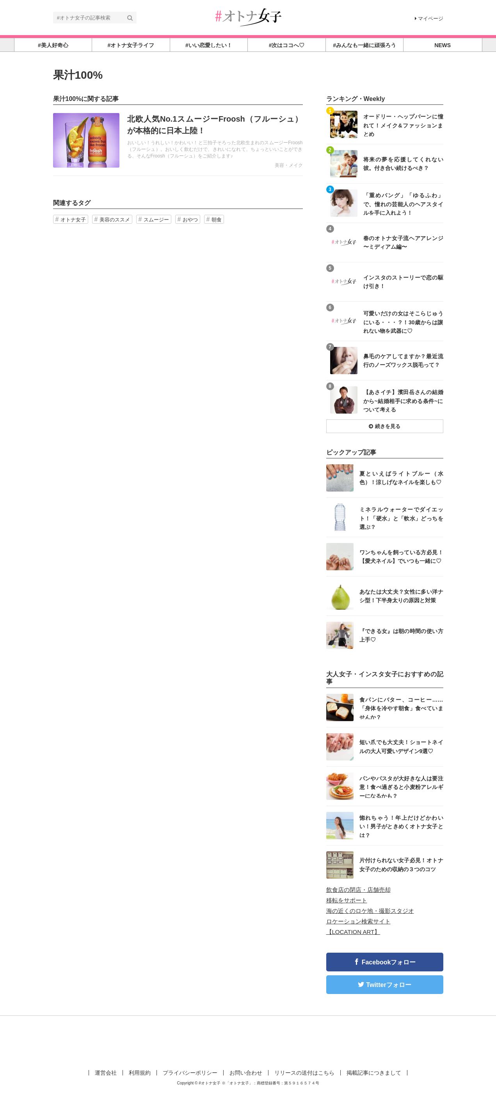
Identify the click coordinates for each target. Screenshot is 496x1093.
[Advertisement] (248, 1041)
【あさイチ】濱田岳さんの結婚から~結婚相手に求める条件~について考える (403, 400)
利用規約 (140, 1072)
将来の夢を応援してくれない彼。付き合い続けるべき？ (403, 163)
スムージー (156, 220)
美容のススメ (115, 220)
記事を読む (178, 140)
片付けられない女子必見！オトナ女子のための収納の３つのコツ (401, 864)
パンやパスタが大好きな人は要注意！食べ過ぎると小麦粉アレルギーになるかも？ (401, 786)
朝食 (217, 220)
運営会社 (106, 1072)
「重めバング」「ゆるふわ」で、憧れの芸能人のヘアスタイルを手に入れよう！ (403, 203)
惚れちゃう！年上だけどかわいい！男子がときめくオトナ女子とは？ (401, 826)
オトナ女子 (73, 220)
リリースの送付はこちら (304, 1072)
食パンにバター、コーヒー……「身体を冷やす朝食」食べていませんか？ (401, 708)
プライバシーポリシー (190, 1072)
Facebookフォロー (389, 962)
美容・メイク (289, 165)
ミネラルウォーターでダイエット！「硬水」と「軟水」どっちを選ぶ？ (401, 517)
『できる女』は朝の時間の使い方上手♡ (401, 635)
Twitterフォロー (388, 985)
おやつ (190, 220)
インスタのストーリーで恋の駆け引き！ (403, 281)
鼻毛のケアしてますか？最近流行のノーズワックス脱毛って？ (403, 360)
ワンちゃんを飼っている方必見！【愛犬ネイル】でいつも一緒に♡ (401, 556)
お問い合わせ (245, 1072)
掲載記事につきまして (374, 1072)
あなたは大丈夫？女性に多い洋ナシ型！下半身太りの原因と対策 (401, 596)
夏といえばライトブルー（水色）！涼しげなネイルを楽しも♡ (401, 477)
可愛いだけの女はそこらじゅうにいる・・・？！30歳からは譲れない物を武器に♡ (403, 321)
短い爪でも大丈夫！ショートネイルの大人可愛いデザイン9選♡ (401, 746)
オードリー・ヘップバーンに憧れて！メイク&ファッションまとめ (403, 124)
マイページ (429, 18)
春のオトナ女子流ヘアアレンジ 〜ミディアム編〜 (403, 242)
